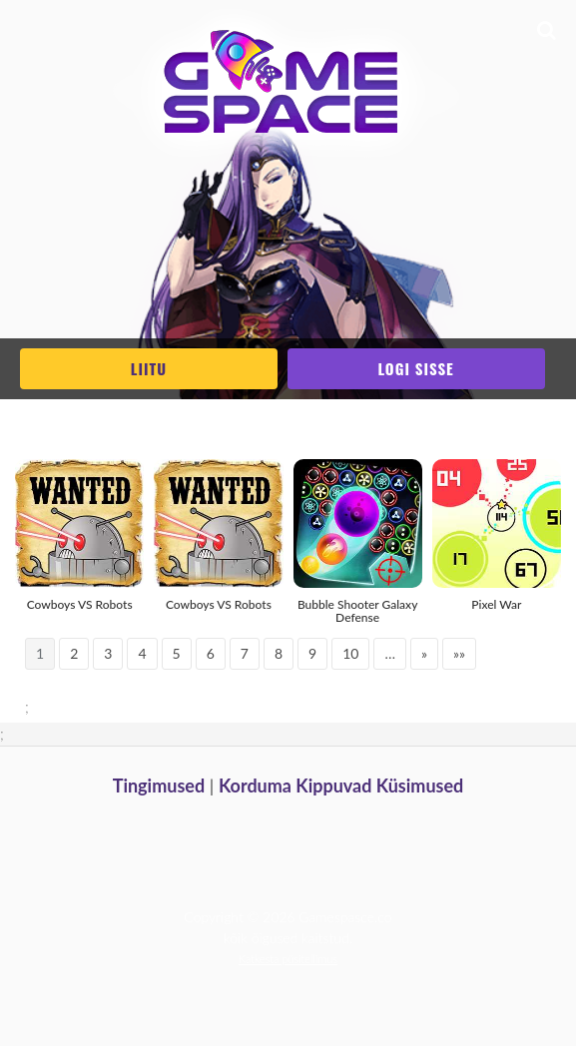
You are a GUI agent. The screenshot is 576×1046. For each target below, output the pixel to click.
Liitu (149, 368)
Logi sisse (415, 368)
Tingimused (159, 785)
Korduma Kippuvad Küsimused (341, 785)
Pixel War (496, 604)
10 (350, 653)
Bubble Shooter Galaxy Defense (357, 611)
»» (459, 653)
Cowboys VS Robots (80, 604)
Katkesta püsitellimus (288, 958)
